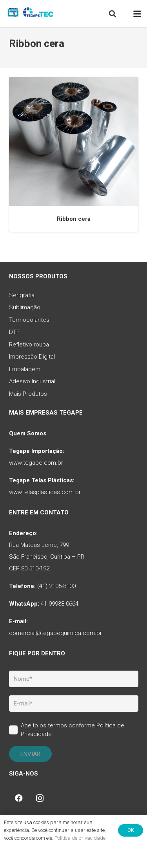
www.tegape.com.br (36, 462)
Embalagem (24, 369)
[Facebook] (19, 798)
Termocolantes (29, 319)
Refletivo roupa (29, 344)
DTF (14, 332)
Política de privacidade (79, 838)
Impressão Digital (32, 356)
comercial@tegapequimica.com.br (55, 633)
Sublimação (24, 307)
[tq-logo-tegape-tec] (30, 13)
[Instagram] (40, 798)
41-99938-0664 (59, 603)
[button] (112, 13)
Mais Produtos (28, 393)
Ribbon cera (74, 218)
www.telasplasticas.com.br (45, 492)
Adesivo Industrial (32, 381)
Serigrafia (21, 295)
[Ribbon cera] (73, 141)
